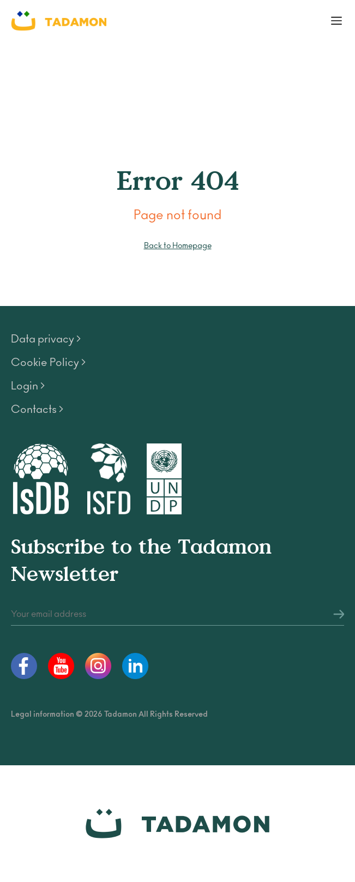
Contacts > (37, 409)
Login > (28, 386)
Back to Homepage (178, 246)
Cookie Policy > (48, 362)
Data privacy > (46, 339)
